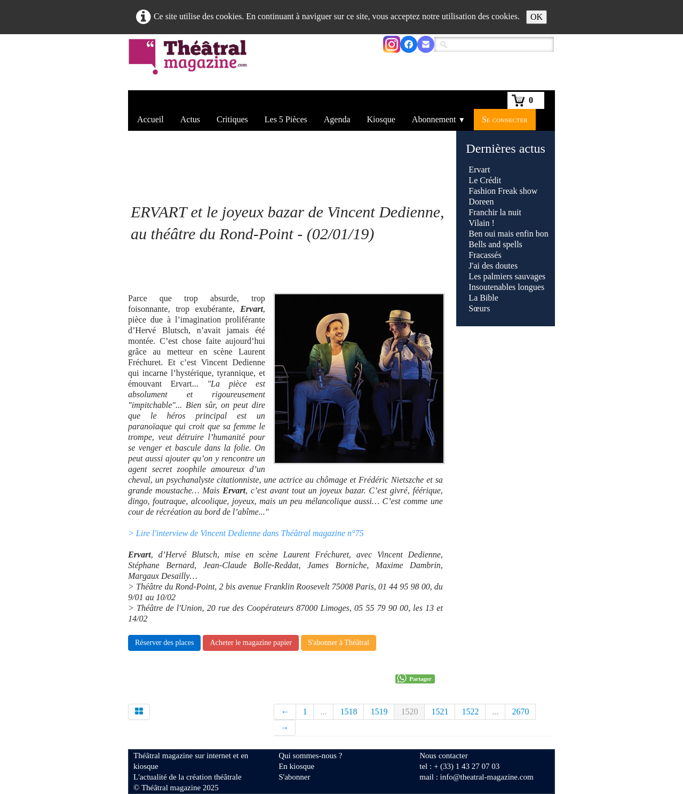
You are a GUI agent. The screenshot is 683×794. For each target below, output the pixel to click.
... (323, 711)
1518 (348, 711)
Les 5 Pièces (286, 119)
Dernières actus (505, 148)
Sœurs (479, 308)
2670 (520, 711)
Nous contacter (443, 755)
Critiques (232, 119)
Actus (190, 119)
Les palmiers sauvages (506, 276)
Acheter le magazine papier (251, 643)
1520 (409, 711)
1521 (439, 711)
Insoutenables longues (506, 287)
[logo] (189, 63)
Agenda (337, 119)
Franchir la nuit (494, 212)
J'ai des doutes (493, 265)
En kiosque (296, 766)
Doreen (481, 201)
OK (536, 16)
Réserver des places (164, 643)
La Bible (483, 297)
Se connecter (505, 119)
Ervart (479, 169)
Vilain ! (481, 222)
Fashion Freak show (502, 190)
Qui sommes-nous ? (310, 755)
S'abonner (294, 777)
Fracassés (484, 255)
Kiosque (381, 119)
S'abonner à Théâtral (338, 643)
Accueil (150, 119)
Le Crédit (484, 180)
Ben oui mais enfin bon (508, 233)
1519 (378, 711)
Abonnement (438, 119)
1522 (470, 711)
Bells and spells (495, 244)
